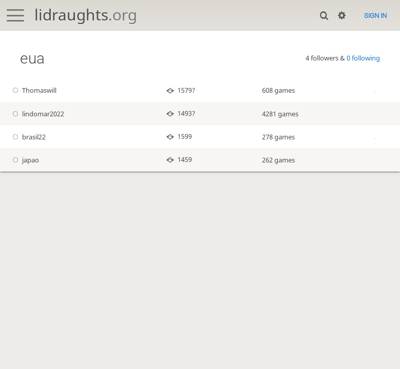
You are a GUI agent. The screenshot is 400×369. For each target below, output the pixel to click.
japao (24, 160)
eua (32, 58)
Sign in (375, 15)
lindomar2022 (37, 113)
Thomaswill (33, 90)
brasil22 (28, 136)
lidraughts (85, 14)
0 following (363, 58)
